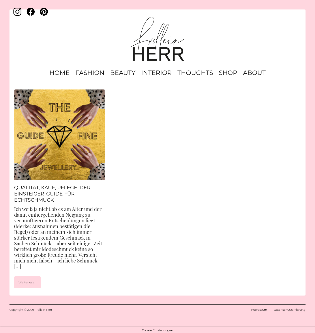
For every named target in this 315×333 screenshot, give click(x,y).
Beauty (122, 72)
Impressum (259, 309)
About (254, 72)
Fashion (90, 72)
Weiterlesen (27, 282)
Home (59, 72)
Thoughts (195, 72)
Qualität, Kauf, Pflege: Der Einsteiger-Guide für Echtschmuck (52, 193)
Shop (228, 72)
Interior (156, 72)
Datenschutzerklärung (290, 309)
